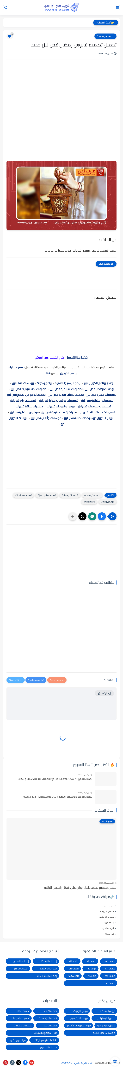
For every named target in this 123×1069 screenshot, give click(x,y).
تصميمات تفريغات (21, 1018)
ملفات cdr (110, 961)
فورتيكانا (109, 934)
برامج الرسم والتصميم (68, 383)
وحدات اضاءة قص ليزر (77, 418)
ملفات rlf (91, 961)
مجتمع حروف (107, 911)
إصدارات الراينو (21, 968)
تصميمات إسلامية (105, 36)
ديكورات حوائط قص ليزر (28, 406)
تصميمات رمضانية (70, 495)
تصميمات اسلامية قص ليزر (66, 389)
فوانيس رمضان (107, 502)
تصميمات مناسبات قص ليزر (94, 406)
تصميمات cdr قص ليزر (23, 400)
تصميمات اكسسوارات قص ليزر (29, 389)
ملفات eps (110, 975)
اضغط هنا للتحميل (77, 357)
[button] (102, 516)
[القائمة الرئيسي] (117, 7)
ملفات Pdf (110, 983)
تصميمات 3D (23, 1011)
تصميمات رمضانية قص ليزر (97, 400)
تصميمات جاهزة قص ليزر (101, 394)
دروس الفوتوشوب (79, 1018)
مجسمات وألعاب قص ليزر (46, 418)
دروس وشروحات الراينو (104, 1032)
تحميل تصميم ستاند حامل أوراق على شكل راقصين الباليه (80, 887)
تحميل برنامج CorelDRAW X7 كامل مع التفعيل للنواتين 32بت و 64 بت (55, 779)
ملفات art (74, 968)
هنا (48, 373)
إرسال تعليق (104, 693)
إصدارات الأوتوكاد (48, 968)
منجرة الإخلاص (106, 917)
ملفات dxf (110, 968)
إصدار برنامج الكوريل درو (98, 383)
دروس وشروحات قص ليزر (60, 406)
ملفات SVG (74, 975)
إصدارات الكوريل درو (47, 975)
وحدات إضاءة (89, 502)
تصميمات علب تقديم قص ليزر (66, 394)
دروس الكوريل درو (106, 1025)
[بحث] (5, 7)
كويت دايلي (108, 928)
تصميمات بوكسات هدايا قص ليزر (58, 400)
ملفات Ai (92, 975)
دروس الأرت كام (107, 1011)
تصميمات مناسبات (23, 495)
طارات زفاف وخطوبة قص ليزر (58, 412)
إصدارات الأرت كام (48, 961)
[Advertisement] (61, 89)
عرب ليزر (109, 905)
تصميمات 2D (50, 1011)
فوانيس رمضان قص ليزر (24, 412)
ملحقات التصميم (48, 1047)
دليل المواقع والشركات (45, 1032)
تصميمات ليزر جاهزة (46, 495)
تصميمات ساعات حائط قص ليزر (96, 412)
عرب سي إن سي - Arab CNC (76, 1062)
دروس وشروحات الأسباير (79, 1025)
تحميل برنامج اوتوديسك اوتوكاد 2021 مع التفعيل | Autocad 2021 (57, 797)
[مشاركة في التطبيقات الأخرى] (73, 516)
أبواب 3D (92, 968)
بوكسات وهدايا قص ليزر (99, 389)
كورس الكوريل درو (103, 418)
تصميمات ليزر (50, 1025)
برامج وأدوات (44, 383)
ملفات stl (73, 961)
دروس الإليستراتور (106, 1018)
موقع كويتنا (108, 922)
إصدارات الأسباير (21, 961)
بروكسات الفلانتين (23, 383)
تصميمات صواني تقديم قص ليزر (26, 394)
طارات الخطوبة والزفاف (45, 1040)
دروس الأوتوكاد (80, 1011)
